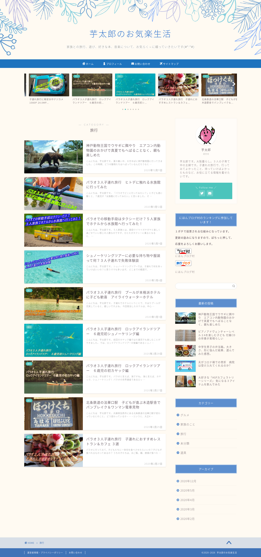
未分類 (184, 443)
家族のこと (187, 424)
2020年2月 (187, 519)
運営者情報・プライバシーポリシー (45, 552)
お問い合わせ (140, 64)
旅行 (183, 434)
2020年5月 (187, 490)
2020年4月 (187, 500)
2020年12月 (188, 481)
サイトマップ (169, 64)
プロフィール (112, 64)
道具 (183, 452)
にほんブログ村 (185, 253)
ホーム (88, 64)
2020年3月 (187, 509)
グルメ (184, 415)
